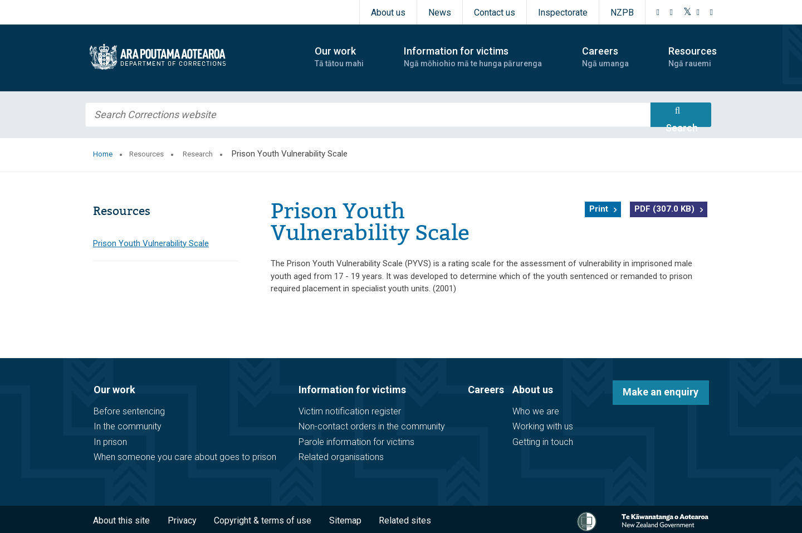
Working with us (542, 426)
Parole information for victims (356, 442)
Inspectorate (563, 12)
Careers (486, 389)
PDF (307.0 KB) (664, 209)
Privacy (182, 520)
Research (198, 154)
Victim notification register (350, 411)
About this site (121, 520)
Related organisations (341, 457)
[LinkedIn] (711, 12)
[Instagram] (671, 12)
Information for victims (352, 389)
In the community (128, 426)
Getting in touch (542, 442)
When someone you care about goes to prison (185, 457)
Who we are (535, 411)
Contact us (494, 12)
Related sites (405, 520)
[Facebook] (658, 12)
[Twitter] (687, 12)
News (439, 12)
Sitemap (345, 520)
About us (388, 12)
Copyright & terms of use (262, 520)
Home (103, 154)
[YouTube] (698, 12)
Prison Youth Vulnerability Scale (151, 243)
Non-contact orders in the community (372, 426)
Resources (146, 154)
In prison (110, 442)
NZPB (622, 12)
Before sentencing (129, 411)
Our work (114, 389)
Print (598, 209)
